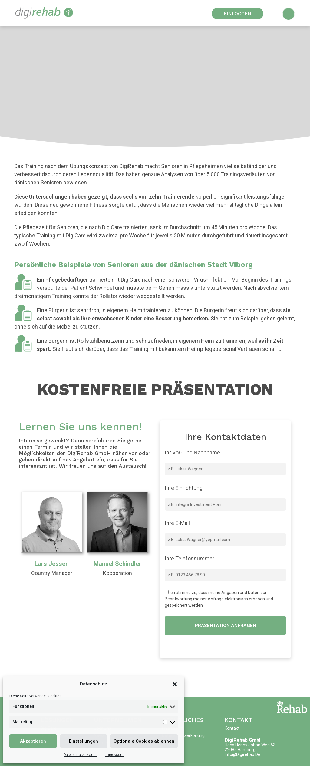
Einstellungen (83, 741)
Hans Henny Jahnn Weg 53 (250, 744)
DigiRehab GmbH (243, 740)
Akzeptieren (33, 741)
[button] (175, 684)
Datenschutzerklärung (81, 755)
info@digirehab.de (242, 754)
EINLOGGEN (237, 13)
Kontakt (238, 720)
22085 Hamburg (240, 749)
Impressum (114, 755)
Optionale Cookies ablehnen (144, 741)
